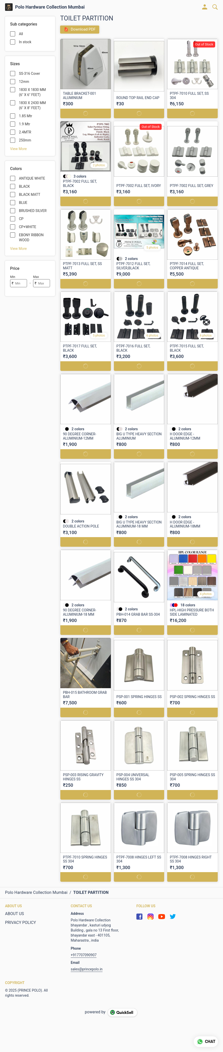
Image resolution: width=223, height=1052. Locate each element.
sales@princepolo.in (87, 969)
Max (36, 277)
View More (18, 149)
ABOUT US (14, 913)
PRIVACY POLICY (20, 922)
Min (12, 277)
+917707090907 (83, 955)
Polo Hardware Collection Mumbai (50, 7)
